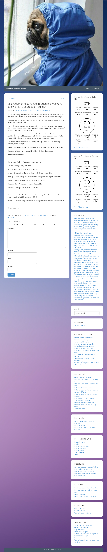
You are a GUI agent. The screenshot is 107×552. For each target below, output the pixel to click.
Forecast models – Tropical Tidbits (86, 467)
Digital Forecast (79, 530)
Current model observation (83, 338)
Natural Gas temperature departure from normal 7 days (86, 535)
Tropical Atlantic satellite (82, 513)
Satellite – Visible (80, 511)
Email (10, 259)
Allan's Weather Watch (16, 88)
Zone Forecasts (79, 409)
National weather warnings (83, 348)
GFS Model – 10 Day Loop (83, 469)
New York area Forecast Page (84, 398)
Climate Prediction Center (83, 377)
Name (10, 251)
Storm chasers (79, 538)
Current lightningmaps (81, 527)
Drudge (76, 444)
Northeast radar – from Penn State (86, 488)
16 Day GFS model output (83, 525)
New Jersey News (80, 448)
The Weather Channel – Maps (84, 359)
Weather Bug (78, 361)
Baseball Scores (79, 442)
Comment (11, 228)
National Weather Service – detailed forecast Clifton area (86, 391)
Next (63, 99)
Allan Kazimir (46, 110)
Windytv (77, 542)
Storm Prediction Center (82, 400)
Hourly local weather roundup (84, 344)
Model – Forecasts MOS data (84, 471)
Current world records (81, 342)
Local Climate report (81, 532)
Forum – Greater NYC (81, 425)
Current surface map (81, 340)
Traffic (76, 454)
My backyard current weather (84, 346)
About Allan (95, 89)
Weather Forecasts (30, 215)
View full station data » (82, 148)
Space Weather (79, 452)
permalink (11, 217)
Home (86, 89)
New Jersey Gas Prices (82, 446)
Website (10, 266)
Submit (11, 275)
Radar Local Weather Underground (86, 496)
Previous (12, 99)
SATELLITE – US (79, 509)
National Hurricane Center (83, 388)
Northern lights (79, 450)
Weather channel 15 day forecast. (85, 402)
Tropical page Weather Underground (86, 540)
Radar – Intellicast (80, 494)
